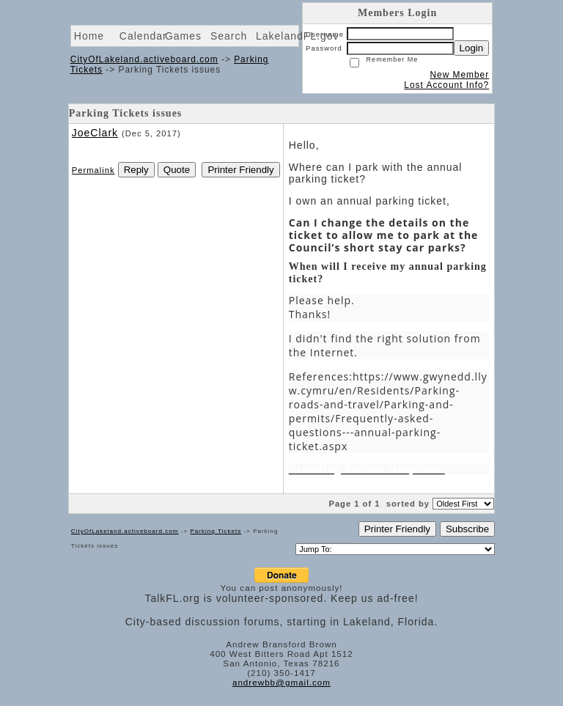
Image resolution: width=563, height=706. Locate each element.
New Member (459, 75)
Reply (136, 169)
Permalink (93, 170)
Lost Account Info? (446, 85)
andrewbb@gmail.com (281, 682)
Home (89, 36)
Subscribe (467, 528)
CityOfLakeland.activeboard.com (144, 59)
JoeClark (95, 133)
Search (228, 36)
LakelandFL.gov (297, 36)
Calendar (143, 36)
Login (472, 48)
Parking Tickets (215, 531)
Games (183, 36)
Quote (176, 169)
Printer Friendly (240, 169)
